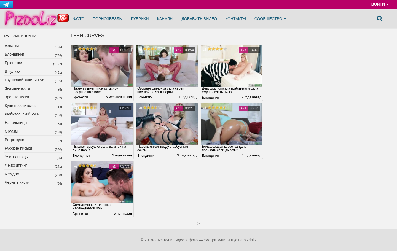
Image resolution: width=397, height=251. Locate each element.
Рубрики (140, 19)
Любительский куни (22, 114)
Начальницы (16, 122)
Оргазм (11, 131)
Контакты (235, 19)
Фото (78, 19)
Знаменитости (17, 88)
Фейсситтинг (16, 165)
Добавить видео (199, 19)
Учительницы (17, 157)
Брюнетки (13, 63)
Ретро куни (14, 139)
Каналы (165, 19)
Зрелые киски (17, 97)
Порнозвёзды (108, 19)
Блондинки (14, 54)
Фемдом (12, 174)
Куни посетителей (21, 105)
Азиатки (12, 46)
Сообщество (270, 19)
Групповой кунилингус (24, 80)
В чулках (12, 71)
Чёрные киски (17, 182)
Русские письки (18, 148)
